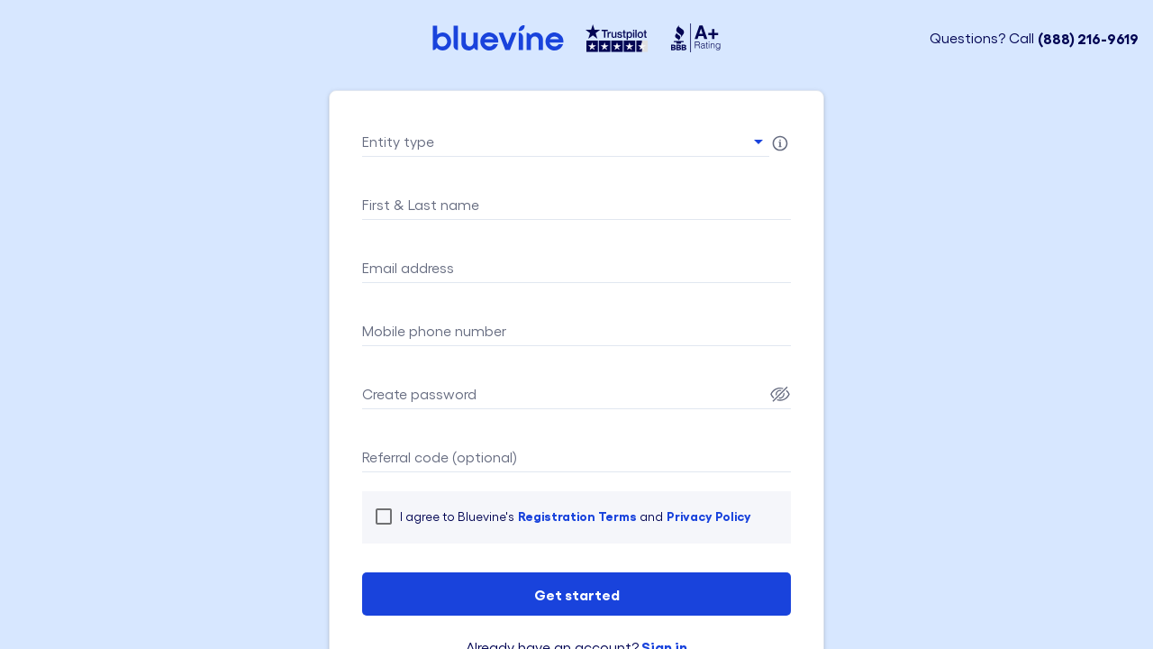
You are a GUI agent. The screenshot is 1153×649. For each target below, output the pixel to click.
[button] (565, 141)
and (650, 516)
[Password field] (564, 393)
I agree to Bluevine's (457, 516)
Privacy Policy (709, 515)
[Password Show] (780, 394)
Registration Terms (577, 515)
